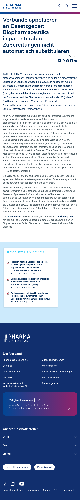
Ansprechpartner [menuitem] (50, 365)
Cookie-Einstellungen (13, 490)
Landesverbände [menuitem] (11, 371)
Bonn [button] (5, 445)
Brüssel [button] (7, 453)
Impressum (33, 490)
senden (76, 60)
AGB (56, 490)
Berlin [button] (6, 436)
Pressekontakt (44, 467)
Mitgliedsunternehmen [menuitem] (53, 359)
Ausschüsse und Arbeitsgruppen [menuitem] (58, 371)
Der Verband (12, 354)
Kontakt (46, 490)
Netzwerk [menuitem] (7, 377)
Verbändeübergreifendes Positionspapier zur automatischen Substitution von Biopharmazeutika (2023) (30, 282)
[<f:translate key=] (66, 6)
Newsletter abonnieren (17, 467)
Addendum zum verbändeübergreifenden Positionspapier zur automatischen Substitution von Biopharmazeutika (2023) (30, 296)
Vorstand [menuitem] (7, 365)
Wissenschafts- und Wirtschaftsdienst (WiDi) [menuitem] (15, 385)
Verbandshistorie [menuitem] (50, 377)
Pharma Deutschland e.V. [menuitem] (15, 359)
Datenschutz (68, 490)
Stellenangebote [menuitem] (50, 383)
